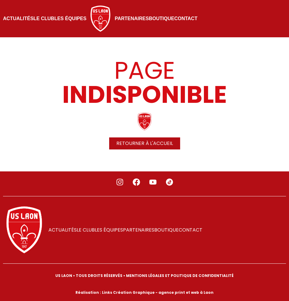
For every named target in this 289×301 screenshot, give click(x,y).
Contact (185, 18)
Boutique (161, 18)
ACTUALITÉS (18, 18)
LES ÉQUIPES (70, 18)
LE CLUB (43, 18)
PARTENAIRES (132, 18)
